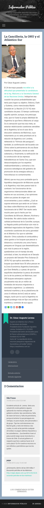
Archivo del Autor (12, 352)
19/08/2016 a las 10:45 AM (17, 463)
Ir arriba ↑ (37, 504)
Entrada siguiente (14, 377)
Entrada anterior (14, 373)
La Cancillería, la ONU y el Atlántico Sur (22, 38)
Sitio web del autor (17, 352)
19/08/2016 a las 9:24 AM (16, 400)
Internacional (13, 366)
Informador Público (22, 7)
